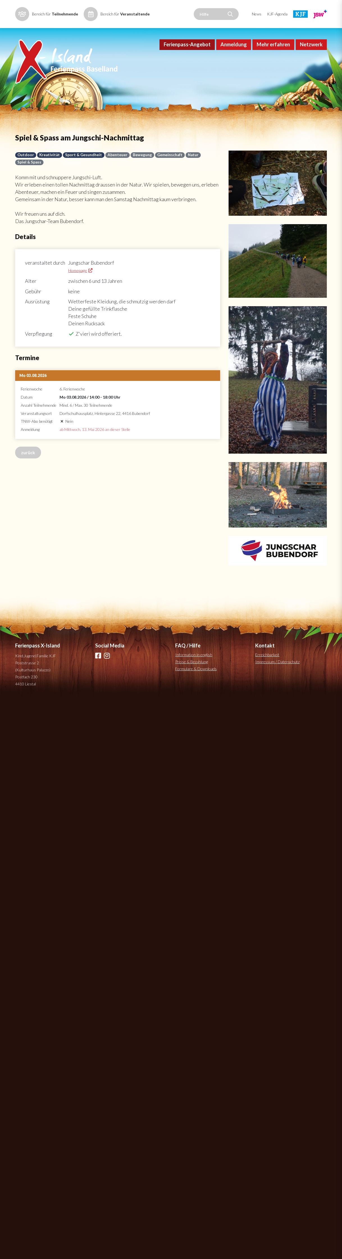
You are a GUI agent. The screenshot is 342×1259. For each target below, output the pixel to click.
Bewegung (142, 155)
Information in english (193, 654)
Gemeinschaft (170, 155)
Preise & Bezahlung (191, 661)
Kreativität (49, 155)
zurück (28, 452)
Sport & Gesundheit (83, 155)
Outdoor (25, 155)
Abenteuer (117, 155)
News (256, 14)
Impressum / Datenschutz (277, 661)
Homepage (77, 270)
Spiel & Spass (29, 162)
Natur (193, 155)
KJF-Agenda (277, 14)
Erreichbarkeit (267, 654)
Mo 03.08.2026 (33, 375)
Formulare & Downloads (196, 668)
